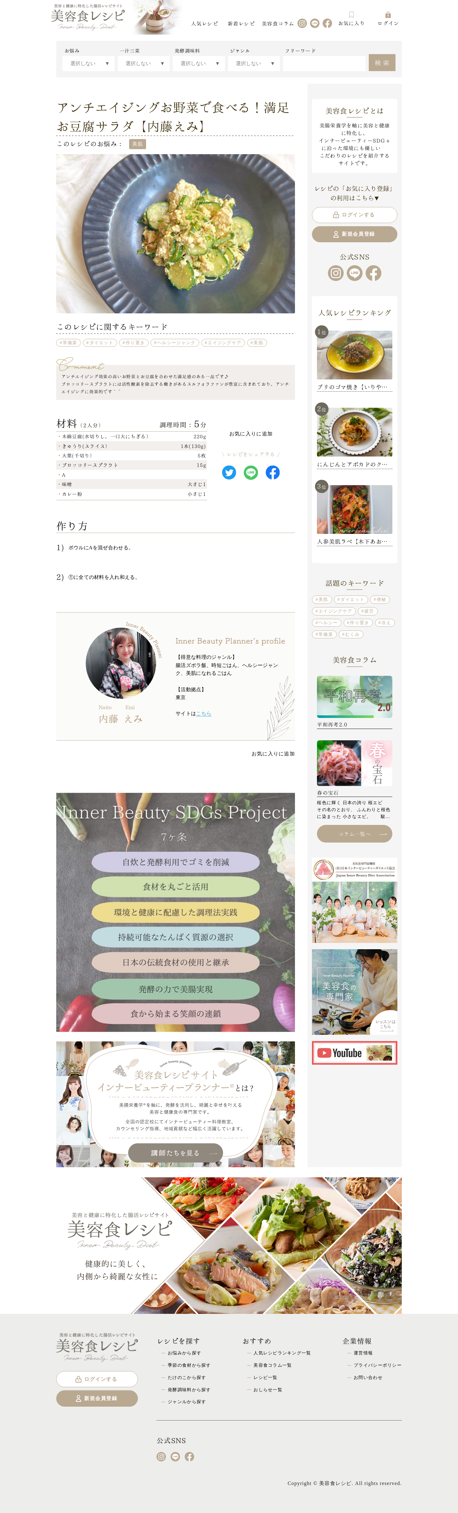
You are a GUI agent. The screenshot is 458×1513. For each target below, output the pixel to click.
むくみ (352, 634)
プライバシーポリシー (378, 1365)
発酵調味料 (187, 50)
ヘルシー (328, 622)
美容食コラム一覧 (273, 1365)
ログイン (388, 19)
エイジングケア (224, 342)
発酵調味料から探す (189, 1389)
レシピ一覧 (265, 1377)
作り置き (135, 342)
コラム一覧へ (362, 834)
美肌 (258, 342)
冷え (386, 622)
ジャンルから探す (187, 1401)
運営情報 (363, 1352)
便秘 (381, 599)
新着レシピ (241, 23)
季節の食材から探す (189, 1365)
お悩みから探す (184, 1352)
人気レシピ (204, 23)
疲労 (369, 611)
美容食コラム (278, 23)
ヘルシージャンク (176, 342)
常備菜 (70, 342)
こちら (203, 713)
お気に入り (351, 19)
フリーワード (300, 50)
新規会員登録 (353, 234)
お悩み (72, 50)
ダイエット (101, 342)
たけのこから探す (187, 1377)
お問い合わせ (368, 1377)
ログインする (353, 215)
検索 (383, 62)
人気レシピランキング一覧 (282, 1352)
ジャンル (240, 50)
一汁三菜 (130, 50)
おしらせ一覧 (268, 1389)
